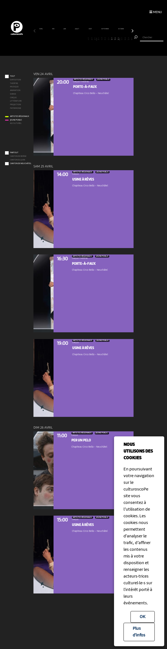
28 (125, 39)
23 (108, 39)
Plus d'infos (139, 632)
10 (65, 39)
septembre (105, 29)
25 (115, 39)
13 (75, 39)
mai (53, 29)
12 (71, 39)
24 (111, 39)
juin (65, 29)
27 (122, 39)
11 (68, 39)
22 (105, 39)
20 (98, 39)
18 (91, 39)
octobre (121, 29)
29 (128, 39)
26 (118, 39)
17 (88, 39)
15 (81, 39)
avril (41, 29)
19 (95, 39)
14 (78, 39)
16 (85, 39)
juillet (77, 29)
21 (101, 39)
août (90, 29)
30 (131, 39)
